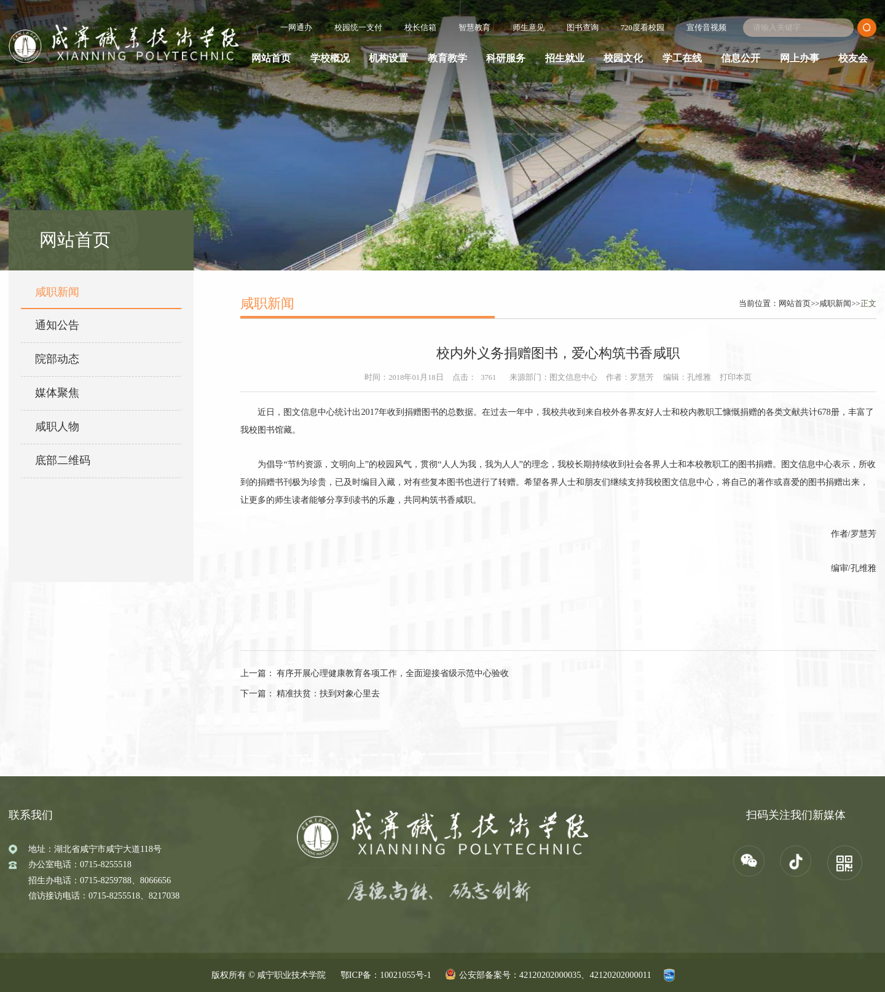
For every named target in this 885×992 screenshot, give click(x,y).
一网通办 (296, 27)
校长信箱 (420, 27)
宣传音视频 (706, 27)
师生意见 (529, 27)
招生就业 (564, 58)
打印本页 (736, 377)
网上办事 (799, 58)
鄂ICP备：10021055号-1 (385, 975)
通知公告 (57, 325)
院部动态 (57, 359)
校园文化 (623, 58)
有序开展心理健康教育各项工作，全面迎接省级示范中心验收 (392, 673)
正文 (868, 303)
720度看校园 (642, 27)
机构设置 (388, 58)
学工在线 (682, 58)
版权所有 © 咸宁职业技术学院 (268, 975)
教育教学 (447, 58)
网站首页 (271, 58)
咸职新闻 (57, 292)
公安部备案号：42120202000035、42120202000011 (555, 975)
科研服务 (505, 58)
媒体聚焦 (57, 393)
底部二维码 (62, 460)
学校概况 (330, 58)
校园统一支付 (358, 27)
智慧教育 (474, 27)
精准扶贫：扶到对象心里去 (327, 693)
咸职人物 (57, 426)
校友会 (853, 58)
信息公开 (740, 58)
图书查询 (583, 27)
